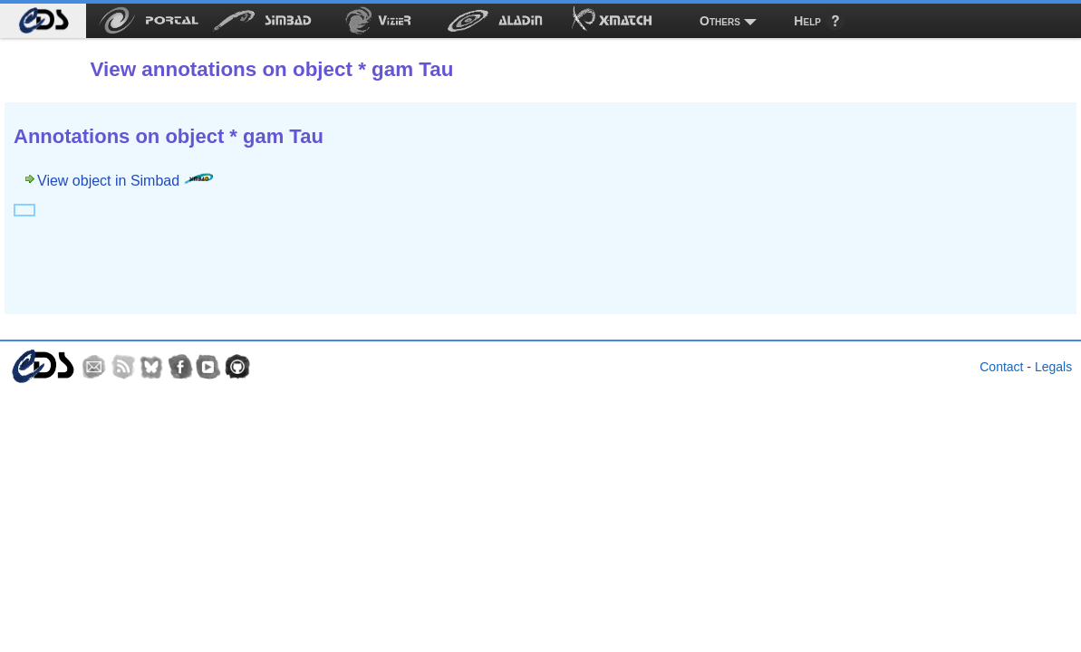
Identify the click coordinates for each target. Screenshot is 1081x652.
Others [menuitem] (720, 21)
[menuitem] (43, 21)
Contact (1001, 367)
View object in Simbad (125, 180)
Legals (1053, 367)
